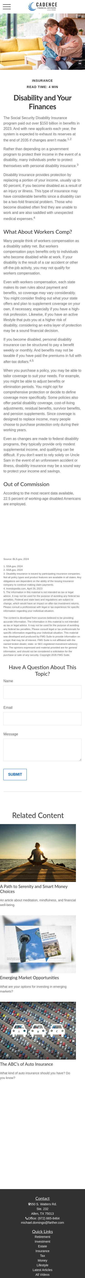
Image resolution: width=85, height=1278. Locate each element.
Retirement (42, 1237)
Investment (42, 1241)
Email (7, 707)
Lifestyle (42, 1265)
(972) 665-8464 (49, 1218)
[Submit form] (15, 774)
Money (42, 1260)
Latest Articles (42, 1270)
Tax (42, 1256)
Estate (42, 1246)
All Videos (42, 1274)
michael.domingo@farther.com (42, 1222)
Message (10, 734)
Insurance (42, 1251)
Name (8, 681)
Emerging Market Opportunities (29, 977)
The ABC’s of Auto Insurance (26, 1064)
